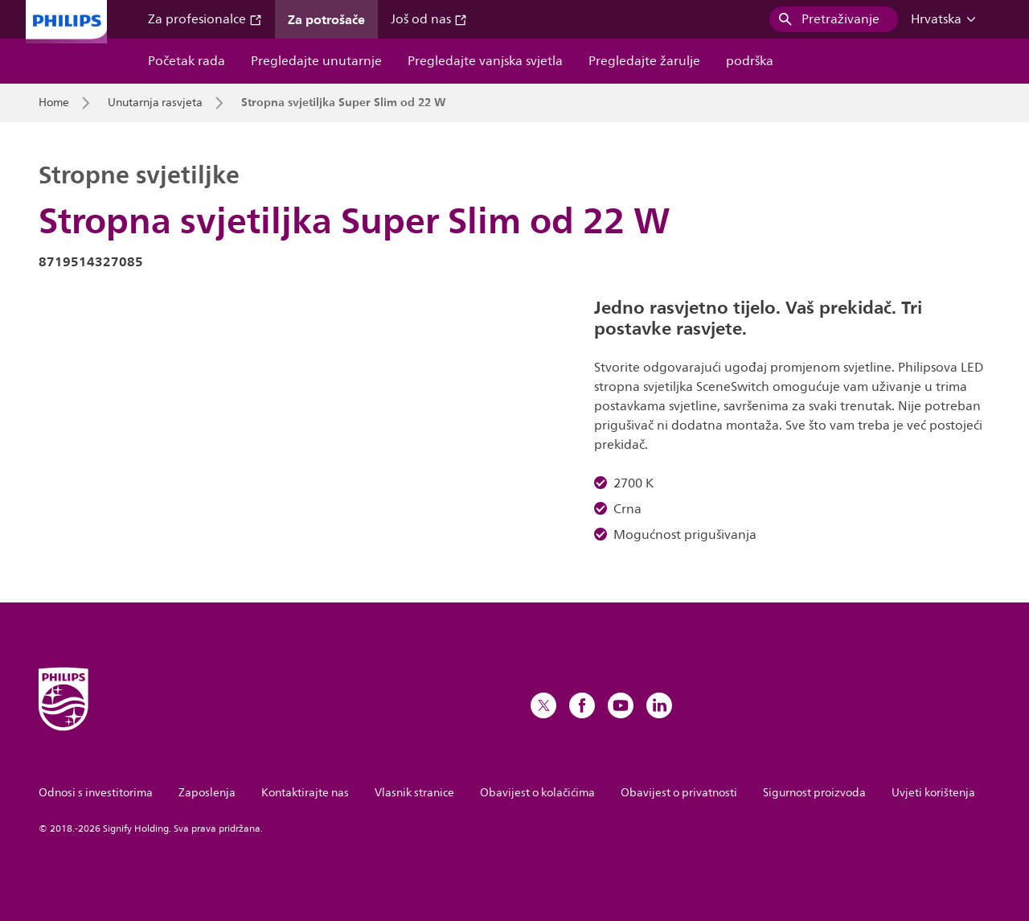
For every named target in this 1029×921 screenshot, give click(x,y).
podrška (749, 61)
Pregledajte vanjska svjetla (485, 61)
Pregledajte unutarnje (316, 61)
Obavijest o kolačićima (537, 792)
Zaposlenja (207, 792)
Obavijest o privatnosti (679, 792)
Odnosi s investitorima (96, 792)
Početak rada (186, 61)
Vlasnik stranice (414, 792)
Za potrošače (326, 19)
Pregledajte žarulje (644, 61)
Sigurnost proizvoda (814, 792)
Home (54, 103)
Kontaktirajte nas (305, 792)
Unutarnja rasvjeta (155, 103)
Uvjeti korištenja (933, 792)
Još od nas (429, 19)
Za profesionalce (205, 19)
